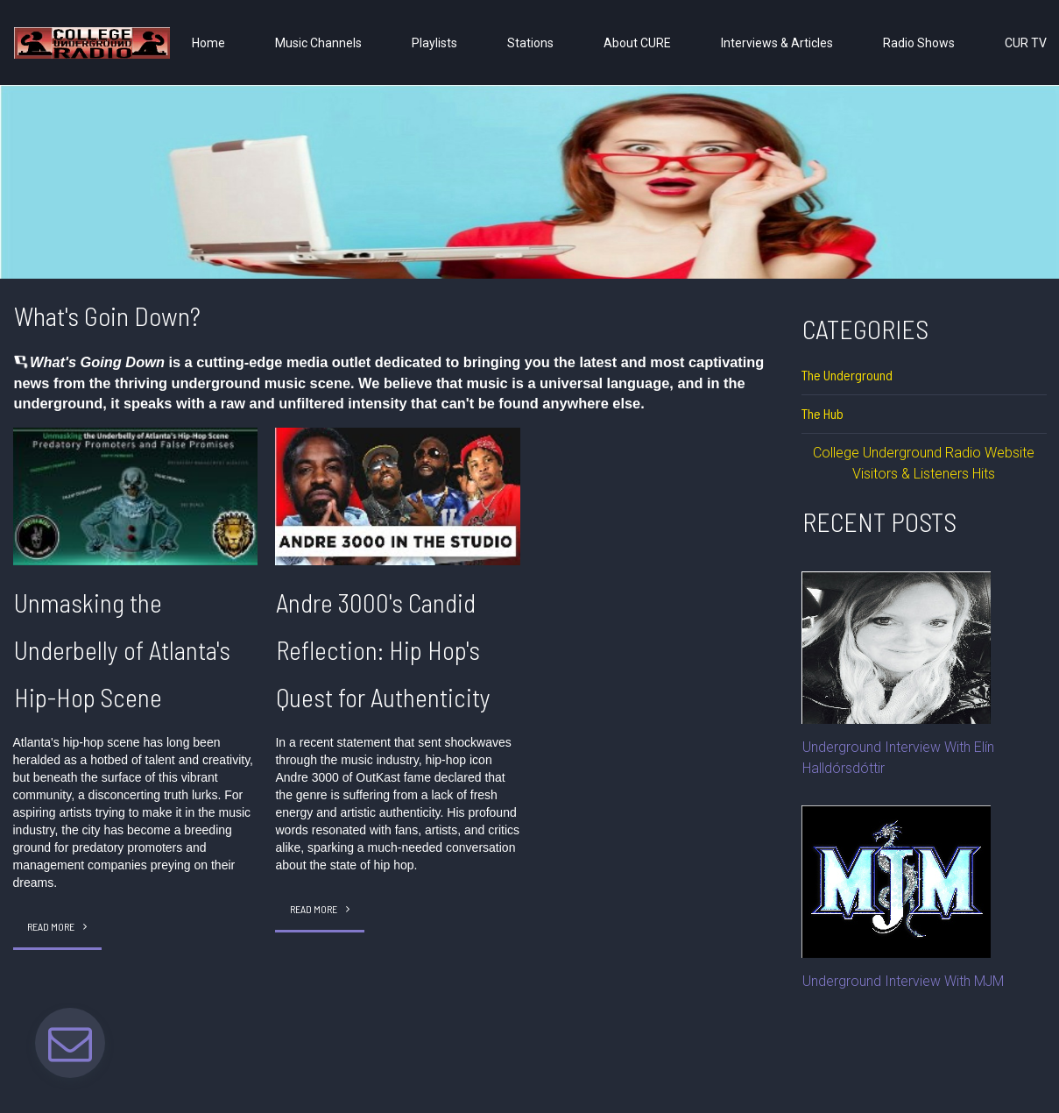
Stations (530, 43)
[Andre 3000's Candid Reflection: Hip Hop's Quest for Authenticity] (397, 496)
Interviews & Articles (777, 43)
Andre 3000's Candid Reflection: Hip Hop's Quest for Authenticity (383, 649)
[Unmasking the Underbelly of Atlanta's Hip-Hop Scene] (135, 496)
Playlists (434, 43)
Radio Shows (919, 43)
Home (208, 43)
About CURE (637, 43)
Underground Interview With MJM (903, 981)
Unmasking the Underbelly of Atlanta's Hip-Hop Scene (124, 649)
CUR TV (1026, 43)
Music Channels (318, 43)
